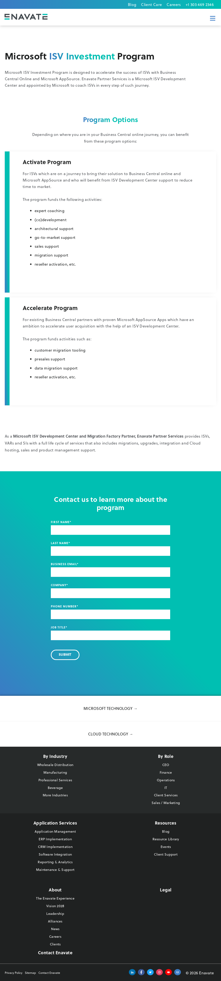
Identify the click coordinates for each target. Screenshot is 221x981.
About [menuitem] (55, 889)
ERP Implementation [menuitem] (55, 839)
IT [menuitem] (165, 787)
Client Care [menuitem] (151, 4)
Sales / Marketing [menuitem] (166, 802)
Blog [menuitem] (132, 4)
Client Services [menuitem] (166, 795)
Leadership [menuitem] (55, 913)
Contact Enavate (49, 972)
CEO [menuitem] (165, 764)
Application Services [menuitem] (55, 823)
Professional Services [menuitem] (55, 780)
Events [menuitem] (166, 846)
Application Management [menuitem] (55, 831)
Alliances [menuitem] (55, 921)
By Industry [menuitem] (55, 756)
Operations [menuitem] (166, 780)
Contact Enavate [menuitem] (55, 952)
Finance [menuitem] (166, 772)
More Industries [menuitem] (55, 795)
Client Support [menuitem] (166, 854)
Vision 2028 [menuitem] (55, 905)
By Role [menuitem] (166, 756)
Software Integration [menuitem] (55, 854)
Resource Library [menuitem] (166, 839)
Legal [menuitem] (165, 889)
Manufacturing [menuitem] (55, 772)
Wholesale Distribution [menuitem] (55, 764)
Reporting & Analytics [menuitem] (55, 861)
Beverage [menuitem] (55, 787)
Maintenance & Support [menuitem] (55, 869)
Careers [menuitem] (174, 4)
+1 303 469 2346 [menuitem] (200, 4)
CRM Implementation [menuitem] (55, 846)
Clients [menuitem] (55, 944)
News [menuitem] (55, 928)
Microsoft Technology (108, 708)
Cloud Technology (108, 734)
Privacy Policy (13, 972)
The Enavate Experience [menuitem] (55, 898)
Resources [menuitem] (165, 823)
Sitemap (30, 972)
